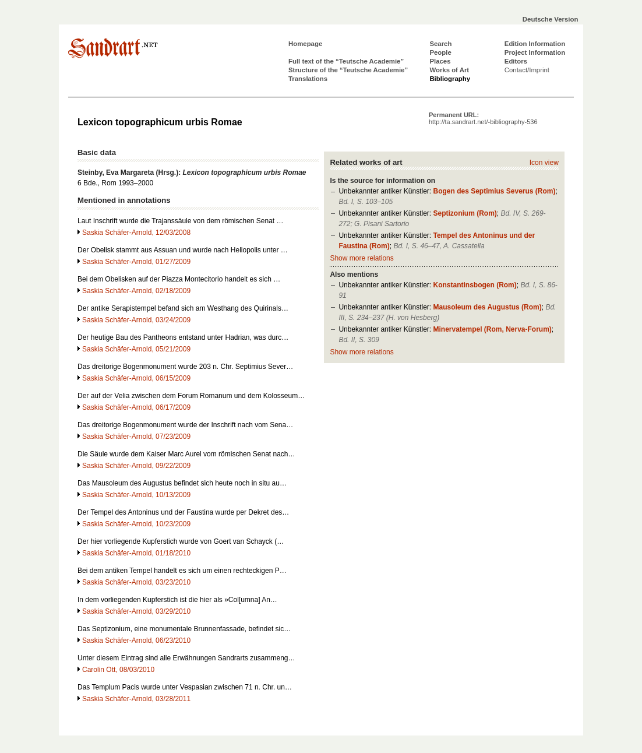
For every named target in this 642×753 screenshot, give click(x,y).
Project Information (535, 52)
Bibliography (449, 78)
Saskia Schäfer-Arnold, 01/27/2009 (136, 262)
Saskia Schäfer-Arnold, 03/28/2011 (136, 699)
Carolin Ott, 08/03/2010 (118, 670)
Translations (307, 78)
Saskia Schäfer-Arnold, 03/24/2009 (136, 320)
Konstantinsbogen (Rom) (474, 285)
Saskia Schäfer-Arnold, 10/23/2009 (136, 524)
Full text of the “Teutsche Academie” (346, 61)
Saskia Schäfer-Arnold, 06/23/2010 (136, 640)
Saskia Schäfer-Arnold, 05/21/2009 (136, 349)
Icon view (544, 163)
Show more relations (361, 258)
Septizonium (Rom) (464, 213)
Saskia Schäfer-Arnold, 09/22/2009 (136, 466)
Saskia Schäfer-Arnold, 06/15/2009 (136, 378)
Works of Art (449, 69)
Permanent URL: (483, 118)
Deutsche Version (550, 19)
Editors (516, 61)
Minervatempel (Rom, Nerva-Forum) (492, 329)
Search (440, 43)
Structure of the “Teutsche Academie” (348, 69)
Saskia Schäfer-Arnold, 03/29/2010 (136, 611)
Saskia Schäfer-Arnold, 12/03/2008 (136, 232)
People (440, 52)
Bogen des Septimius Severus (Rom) (494, 191)
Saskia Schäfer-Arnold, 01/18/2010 (136, 553)
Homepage (305, 43)
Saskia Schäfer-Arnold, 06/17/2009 (136, 407)
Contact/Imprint (527, 69)
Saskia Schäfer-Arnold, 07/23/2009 (136, 436)
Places (439, 61)
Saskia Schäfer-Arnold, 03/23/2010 (136, 582)
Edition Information (535, 43)
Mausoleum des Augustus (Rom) (487, 307)
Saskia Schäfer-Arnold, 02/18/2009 (136, 291)
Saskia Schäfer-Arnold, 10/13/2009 (136, 495)
